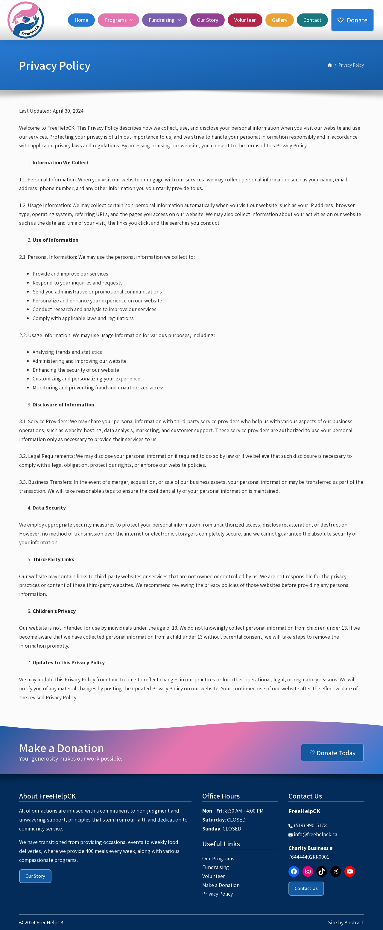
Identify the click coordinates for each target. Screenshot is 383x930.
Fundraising (215, 867)
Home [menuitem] (81, 19)
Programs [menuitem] (119, 20)
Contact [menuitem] (312, 19)
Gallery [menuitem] (279, 19)
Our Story (35, 876)
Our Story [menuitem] (207, 19)
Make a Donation (221, 885)
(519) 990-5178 (310, 825)
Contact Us (306, 888)
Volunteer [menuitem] (245, 19)
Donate (352, 20)
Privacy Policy (217, 893)
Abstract (354, 922)
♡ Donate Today (332, 753)
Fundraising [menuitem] (166, 20)
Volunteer (213, 876)
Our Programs (218, 858)
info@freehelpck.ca (315, 834)
